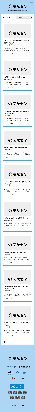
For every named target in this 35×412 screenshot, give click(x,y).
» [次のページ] (7, 342)
